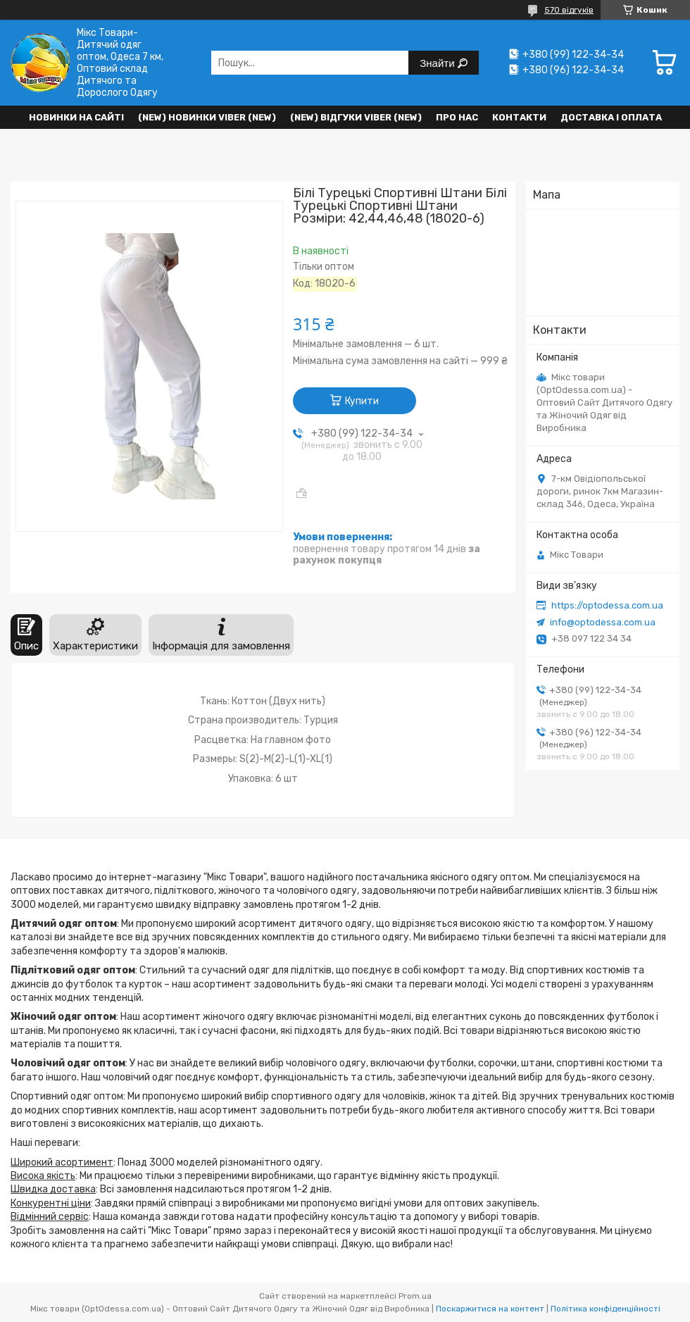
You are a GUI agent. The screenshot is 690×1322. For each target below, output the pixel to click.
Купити (362, 401)
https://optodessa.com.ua (607, 605)
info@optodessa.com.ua (603, 622)
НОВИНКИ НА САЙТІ (76, 117)
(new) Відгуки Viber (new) (356, 117)
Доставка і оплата (611, 117)
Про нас (457, 117)
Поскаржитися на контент (490, 1309)
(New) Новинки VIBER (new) (207, 117)
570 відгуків (569, 10)
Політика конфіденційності (605, 1309)
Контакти (519, 117)
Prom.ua (415, 1296)
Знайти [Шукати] (438, 63)
